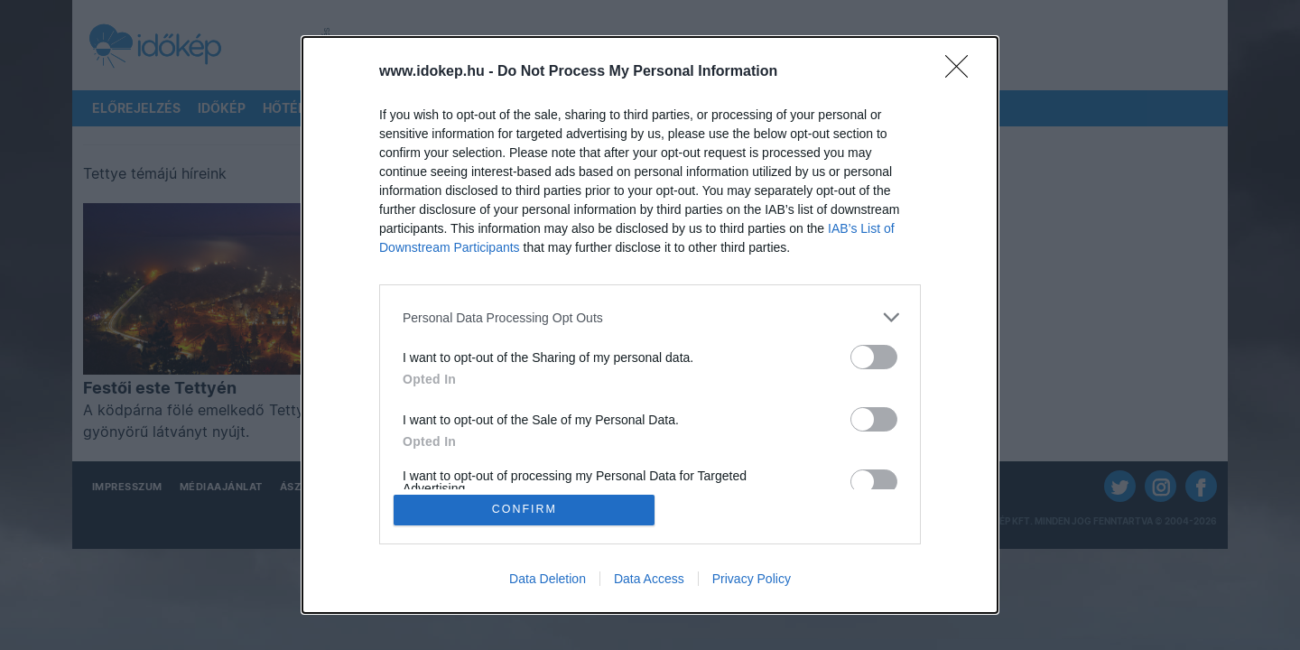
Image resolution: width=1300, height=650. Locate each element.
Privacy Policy (751, 579)
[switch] (873, 356)
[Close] (962, 71)
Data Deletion (547, 579)
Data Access (649, 579)
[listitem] (650, 316)
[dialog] (650, 325)
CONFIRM (526, 509)
